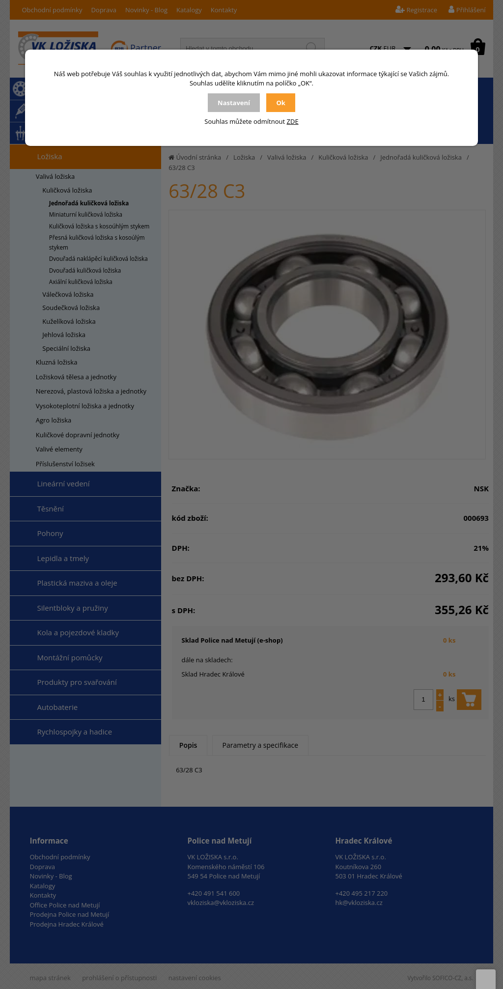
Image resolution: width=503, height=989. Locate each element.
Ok (280, 102)
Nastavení (234, 102)
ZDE (293, 121)
